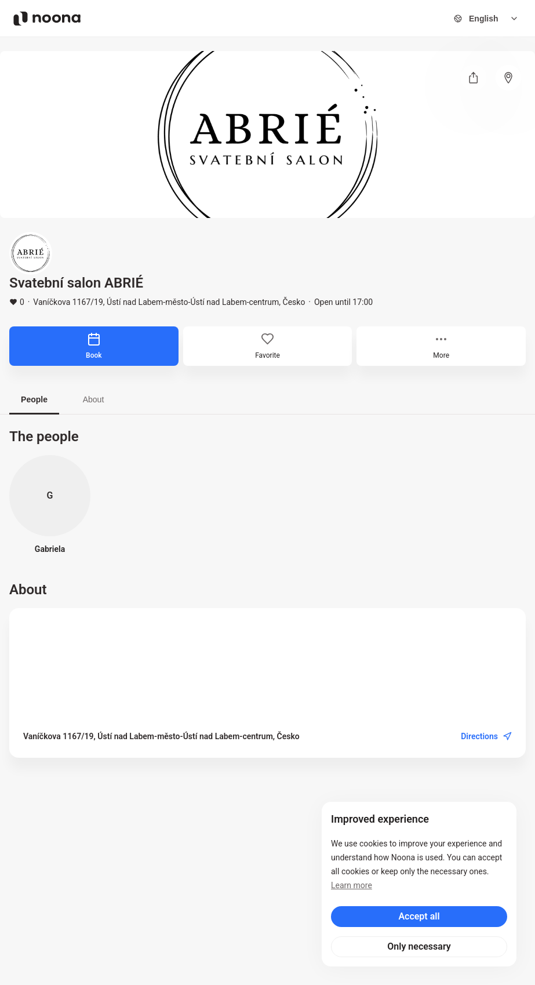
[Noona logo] (47, 19)
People (34, 399)
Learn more (351, 885)
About (93, 399)
